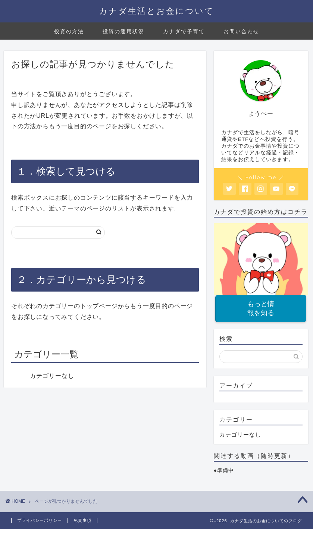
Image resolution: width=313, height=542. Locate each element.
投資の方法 (69, 31)
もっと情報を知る (260, 309)
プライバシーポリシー (39, 520)
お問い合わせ (241, 31)
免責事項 (82, 520)
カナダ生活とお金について (156, 11)
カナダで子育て (184, 31)
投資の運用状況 (123, 31)
